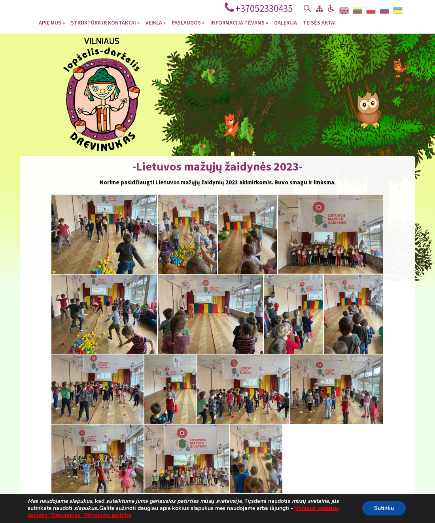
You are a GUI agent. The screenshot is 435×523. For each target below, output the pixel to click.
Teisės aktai (319, 22)
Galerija (285, 22)
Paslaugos (188, 22)
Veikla (156, 22)
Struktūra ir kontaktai (105, 22)
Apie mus (52, 22)
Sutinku (384, 508)
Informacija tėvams (239, 22)
